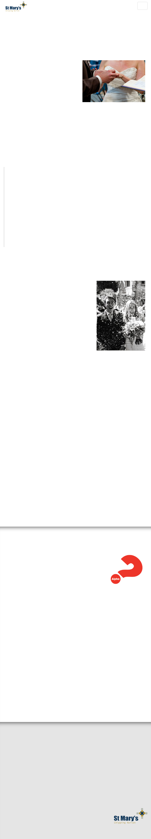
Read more (12, 574)
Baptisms (11, 778)
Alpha (14, 530)
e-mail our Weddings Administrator (40, 265)
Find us (9, 729)
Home (8, 714)
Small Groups (15, 738)
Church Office (39, 300)
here (36, 367)
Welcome (11, 721)
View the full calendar (28, 663)
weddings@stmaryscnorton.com (93, 492)
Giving (9, 785)
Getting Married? (19, 763)
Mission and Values (20, 770)
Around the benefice (22, 753)
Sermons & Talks (18, 746)
